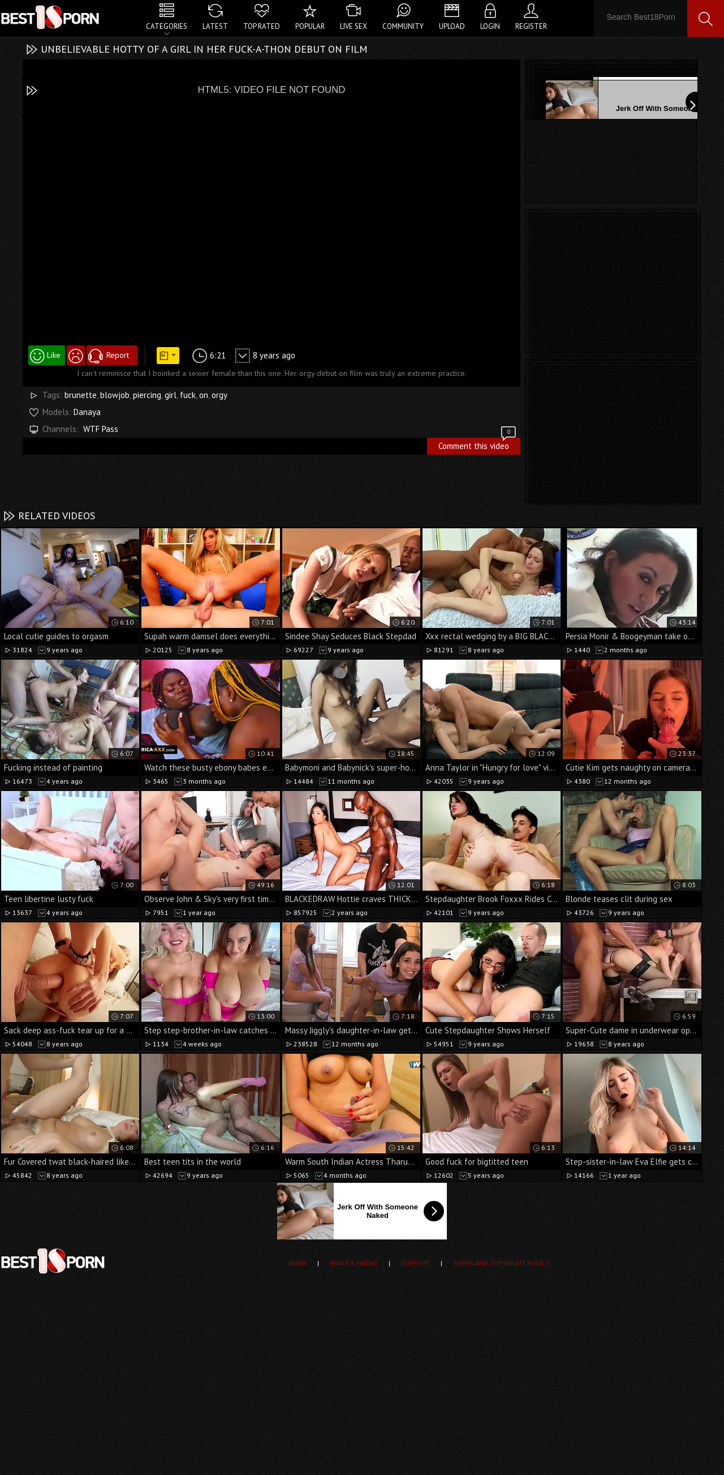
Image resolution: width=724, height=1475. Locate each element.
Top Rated (261, 26)
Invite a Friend (354, 1263)
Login (490, 26)
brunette (80, 395)
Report (117, 355)
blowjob (115, 395)
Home (297, 1263)
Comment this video (478, 444)
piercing (147, 395)
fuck (188, 395)
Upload (452, 26)
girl (170, 395)
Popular (310, 26)
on (203, 395)
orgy (219, 395)
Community (403, 26)
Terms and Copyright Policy (501, 1263)
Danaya (87, 412)
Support (415, 1263)
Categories (166, 26)
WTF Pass (100, 429)
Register (531, 26)
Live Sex (353, 26)
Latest (215, 26)
